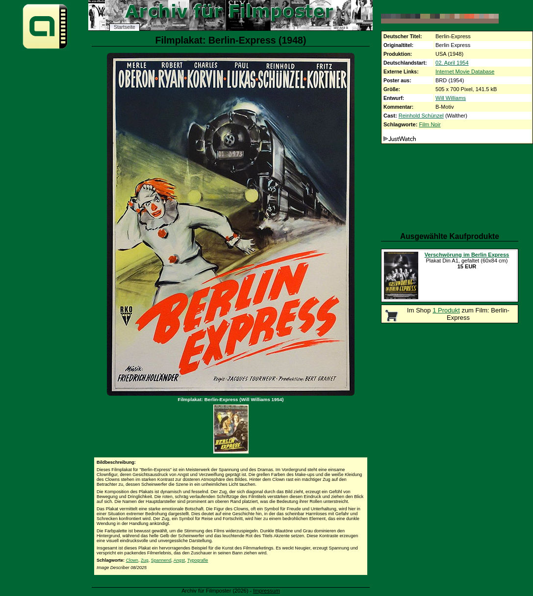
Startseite (124, 27)
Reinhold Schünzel (421, 116)
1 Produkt (446, 310)
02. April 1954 (452, 63)
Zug (145, 560)
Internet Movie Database (464, 71)
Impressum (266, 591)
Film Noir (429, 124)
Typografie (197, 560)
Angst (179, 560)
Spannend (161, 560)
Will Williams (450, 98)
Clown (132, 560)
